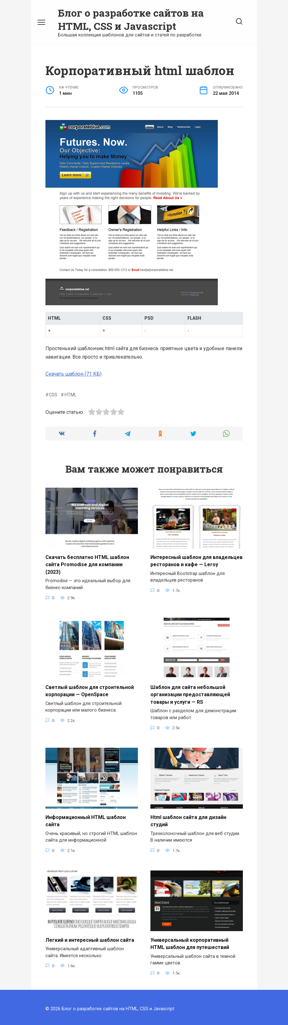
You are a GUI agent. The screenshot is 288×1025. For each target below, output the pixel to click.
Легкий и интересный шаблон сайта (89, 937)
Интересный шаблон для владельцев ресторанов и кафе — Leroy (196, 560)
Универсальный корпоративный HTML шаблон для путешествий (189, 940)
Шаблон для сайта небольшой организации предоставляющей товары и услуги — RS (190, 693)
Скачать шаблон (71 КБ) (73, 374)
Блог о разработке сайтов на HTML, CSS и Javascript (131, 19)
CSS (53, 395)
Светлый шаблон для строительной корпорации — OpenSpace (89, 689)
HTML (70, 395)
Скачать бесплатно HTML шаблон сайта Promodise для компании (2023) (87, 564)
